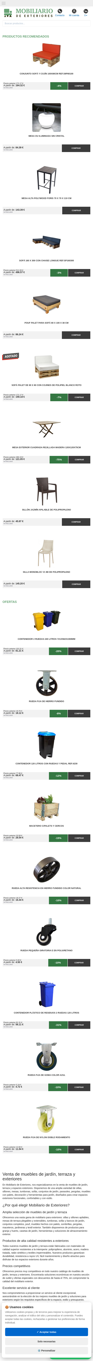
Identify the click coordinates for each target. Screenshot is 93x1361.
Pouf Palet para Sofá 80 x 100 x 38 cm (47, 323)
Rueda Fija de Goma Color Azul (46, 1075)
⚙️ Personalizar (46, 1350)
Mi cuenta (74, 13)
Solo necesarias (46, 1341)
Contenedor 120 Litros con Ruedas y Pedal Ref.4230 (46, 763)
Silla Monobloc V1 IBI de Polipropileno (46, 572)
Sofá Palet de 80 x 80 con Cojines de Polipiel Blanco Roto (47, 385)
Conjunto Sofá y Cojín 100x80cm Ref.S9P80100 (46, 74)
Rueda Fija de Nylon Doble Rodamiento (46, 1137)
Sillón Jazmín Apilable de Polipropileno (46, 510)
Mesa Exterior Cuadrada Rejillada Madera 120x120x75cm (46, 447)
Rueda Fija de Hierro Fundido (46, 701)
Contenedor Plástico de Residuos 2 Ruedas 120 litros (46, 1013)
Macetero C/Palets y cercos (46, 826)
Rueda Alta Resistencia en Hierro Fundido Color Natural (46, 888)
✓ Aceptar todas (46, 1332)
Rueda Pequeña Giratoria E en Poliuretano (46, 950)
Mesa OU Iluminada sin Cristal (47, 136)
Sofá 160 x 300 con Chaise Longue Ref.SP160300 (46, 260)
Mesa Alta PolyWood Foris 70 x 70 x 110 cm (46, 198)
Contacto (59, 13)
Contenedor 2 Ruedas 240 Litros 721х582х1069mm (46, 639)
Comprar (79, 86)
